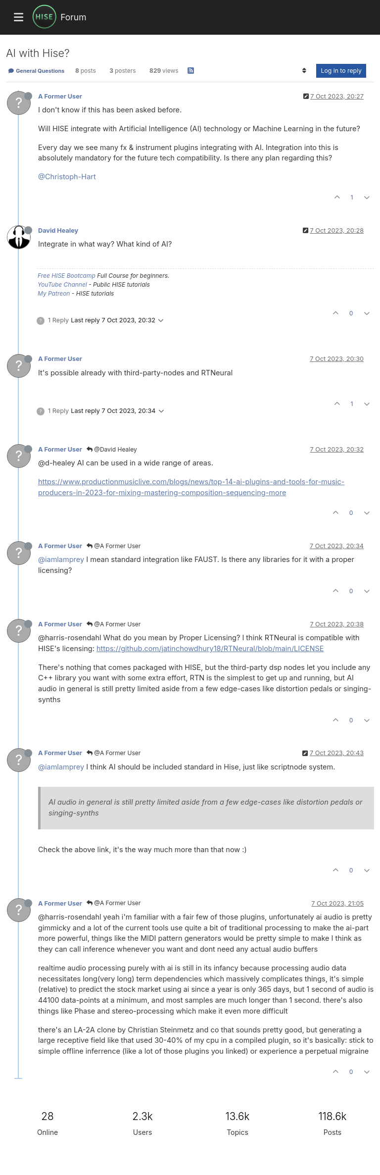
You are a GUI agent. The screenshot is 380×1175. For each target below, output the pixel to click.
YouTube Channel (62, 284)
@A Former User (114, 546)
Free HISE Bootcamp (66, 275)
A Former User (60, 96)
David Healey (58, 230)
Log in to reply (341, 70)
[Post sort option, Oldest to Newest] (304, 71)
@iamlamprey (61, 559)
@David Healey (112, 449)
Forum (73, 17)
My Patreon (54, 293)
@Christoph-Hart (67, 176)
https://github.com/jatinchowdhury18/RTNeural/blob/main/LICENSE (210, 648)
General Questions (36, 70)
